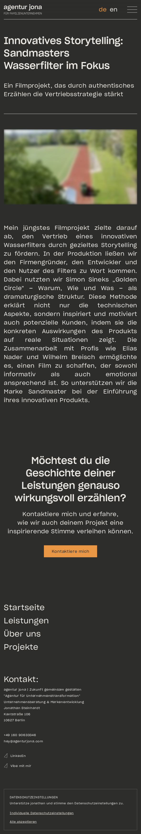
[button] (132, 9)
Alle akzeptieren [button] (23, 821)
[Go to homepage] (23, 9)
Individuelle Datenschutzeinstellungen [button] (42, 813)
